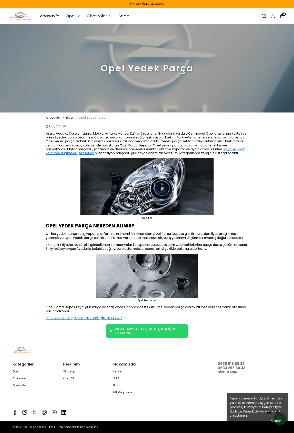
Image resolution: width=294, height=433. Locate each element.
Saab (123, 16)
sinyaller (230, 149)
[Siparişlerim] (273, 16)
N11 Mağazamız (123, 392)
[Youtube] (54, 412)
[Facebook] (14, 412)
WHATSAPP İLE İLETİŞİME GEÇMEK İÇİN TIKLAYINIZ (142, 331)
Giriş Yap (69, 371)
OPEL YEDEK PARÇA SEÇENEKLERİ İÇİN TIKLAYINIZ (84, 318)
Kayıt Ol (68, 378)
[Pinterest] (44, 412)
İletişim (118, 371)
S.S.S (116, 378)
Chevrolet (99, 16)
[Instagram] (24, 412)
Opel (73, 16)
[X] (34, 412)
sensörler (86, 153)
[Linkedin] (63, 412)
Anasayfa (50, 16)
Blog (69, 117)
